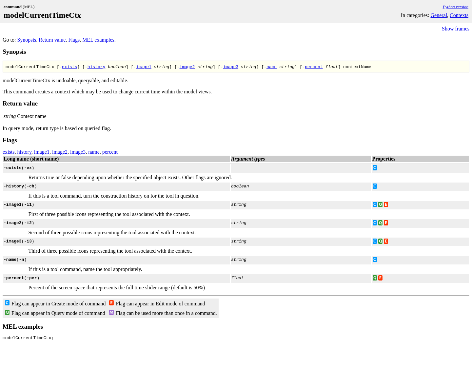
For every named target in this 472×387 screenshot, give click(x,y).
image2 (187, 66)
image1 (143, 66)
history (97, 66)
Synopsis (26, 40)
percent (314, 66)
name (271, 66)
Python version (455, 6)
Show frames (455, 28)
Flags (74, 40)
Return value (52, 40)
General (438, 15)
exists (69, 66)
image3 (230, 66)
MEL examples (98, 40)
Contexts (459, 15)
